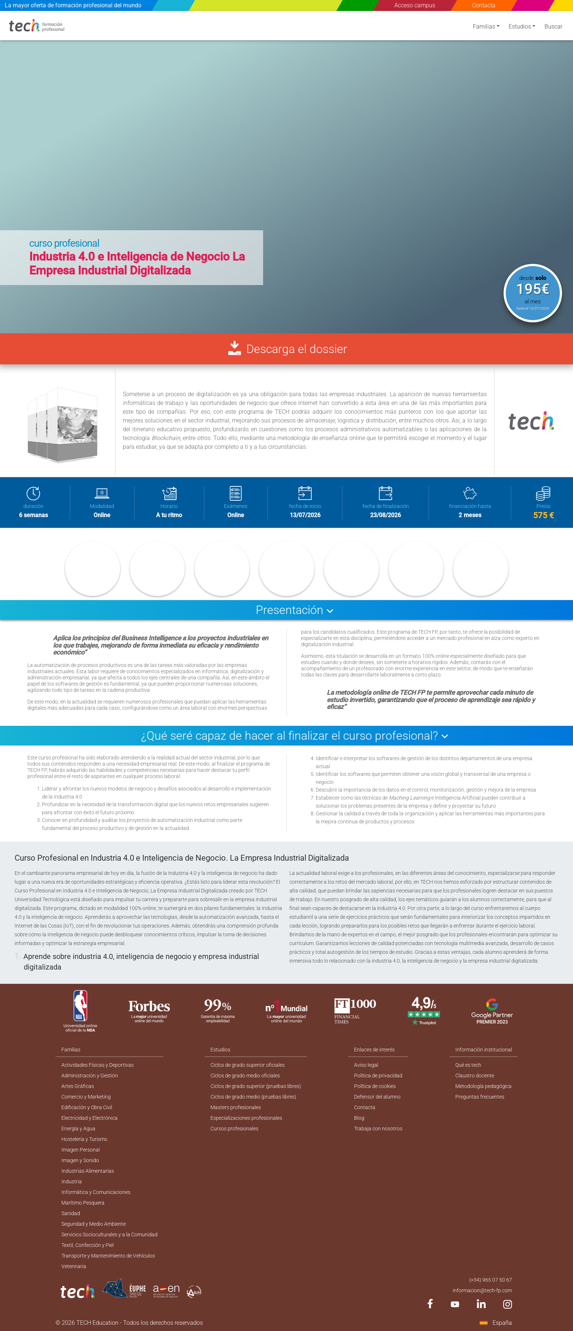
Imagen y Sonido (80, 1160)
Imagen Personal (80, 1150)
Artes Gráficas (77, 1086)
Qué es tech (468, 1065)
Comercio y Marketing (86, 1097)
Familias (484, 26)
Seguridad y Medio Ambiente (93, 1224)
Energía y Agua (78, 1128)
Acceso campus (415, 5)
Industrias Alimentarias (87, 1171)
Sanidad (70, 1213)
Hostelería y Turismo (84, 1139)
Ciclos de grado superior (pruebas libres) (255, 1086)
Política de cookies (375, 1086)
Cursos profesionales (234, 1128)
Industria (71, 1181)
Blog (359, 1118)
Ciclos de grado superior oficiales (247, 1065)
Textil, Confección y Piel (87, 1245)
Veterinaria (73, 1266)
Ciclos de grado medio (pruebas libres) (253, 1097)
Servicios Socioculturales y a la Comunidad (109, 1234)
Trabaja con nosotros (378, 1128)
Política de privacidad (378, 1075)
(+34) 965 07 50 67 (490, 1280)
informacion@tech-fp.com (482, 1290)
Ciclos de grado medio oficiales (245, 1075)
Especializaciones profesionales (246, 1118)
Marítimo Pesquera (83, 1203)
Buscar (553, 26)
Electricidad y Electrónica (89, 1118)
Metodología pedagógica (483, 1086)
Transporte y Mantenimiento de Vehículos (108, 1256)
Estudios (520, 26)
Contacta (484, 5)
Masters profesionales (235, 1107)
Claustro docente (474, 1075)
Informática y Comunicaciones (95, 1192)
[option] (286, 172)
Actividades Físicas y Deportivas (97, 1065)
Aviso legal (366, 1065)
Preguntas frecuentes (479, 1097)
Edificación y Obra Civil (86, 1107)
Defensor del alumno (377, 1097)
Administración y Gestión (89, 1075)
